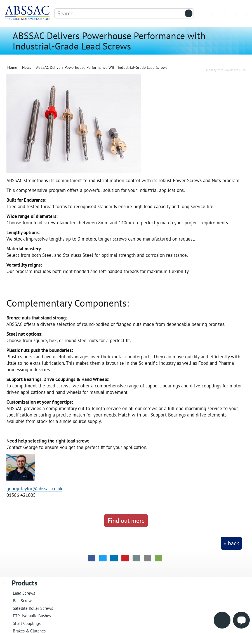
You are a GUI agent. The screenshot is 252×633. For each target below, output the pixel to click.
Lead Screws (24, 593)
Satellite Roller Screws (33, 608)
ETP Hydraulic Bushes (32, 615)
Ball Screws (23, 600)
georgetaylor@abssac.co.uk (34, 488)
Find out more (126, 520)
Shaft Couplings (27, 623)
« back (231, 543)
